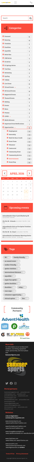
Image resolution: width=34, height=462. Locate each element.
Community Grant (15, 152)
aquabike (10, 276)
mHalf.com (20, 431)
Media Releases (9, 120)
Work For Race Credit (15, 138)
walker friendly (12, 265)
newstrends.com (23, 396)
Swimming (8, 73)
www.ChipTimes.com (11, 438)
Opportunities (9, 127)
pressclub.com (25, 392)
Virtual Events (9, 87)
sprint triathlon (12, 268)
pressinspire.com (9, 401)
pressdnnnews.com (10, 396)
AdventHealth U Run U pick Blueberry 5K (16, 216)
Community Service (15, 155)
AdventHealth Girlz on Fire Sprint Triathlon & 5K (17, 227)
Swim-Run (8, 54)
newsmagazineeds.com (11, 403)
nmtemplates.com (9, 394)
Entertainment (13, 159)
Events (7, 105)
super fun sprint (13, 280)
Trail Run (8, 69)
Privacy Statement (22, 454)
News (6, 109)
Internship (12, 134)
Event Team (13, 141)
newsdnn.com (21, 394)
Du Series (8, 62)
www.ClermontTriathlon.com (14, 428)
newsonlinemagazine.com (12, 405)
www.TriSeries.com (22, 440)
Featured (7, 36)
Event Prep (12, 162)
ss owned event (12, 261)
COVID (7, 116)
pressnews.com (22, 407)
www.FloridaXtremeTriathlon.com (15, 426)
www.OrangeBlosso (11, 431)
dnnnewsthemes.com (10, 399)
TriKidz (7, 80)
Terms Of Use (10, 454)
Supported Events (10, 94)
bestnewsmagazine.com (11, 392)
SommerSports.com (12, 355)
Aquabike (8, 51)
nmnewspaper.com (10, 398)
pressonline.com (24, 399)
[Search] (14, 18)
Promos (7, 113)
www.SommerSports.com (13, 421)
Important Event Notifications (14, 124)
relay (22, 287)
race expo (10, 291)
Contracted (12, 148)
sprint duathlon (12, 283)
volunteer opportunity (15, 295)
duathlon (10, 287)
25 (26, 191)
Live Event (8, 83)
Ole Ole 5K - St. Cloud (15, 232)
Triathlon (8, 43)
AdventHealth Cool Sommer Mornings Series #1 (17, 236)
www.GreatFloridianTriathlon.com (16, 423)
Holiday (7, 102)
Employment (13, 131)
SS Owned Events (10, 91)
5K (8, 257)
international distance (15, 272)
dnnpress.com (8, 409)
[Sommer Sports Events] (6, 3)
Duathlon (8, 47)
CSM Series (8, 58)
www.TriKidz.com (11, 440)
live (25, 298)
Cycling (7, 76)
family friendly (21, 257)
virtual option (12, 298)
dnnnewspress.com (10, 407)
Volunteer (12, 145)
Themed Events (9, 98)
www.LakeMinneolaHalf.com (14, 433)
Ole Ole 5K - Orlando (16, 222)
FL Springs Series (10, 65)
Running (7, 40)
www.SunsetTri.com (11, 444)
